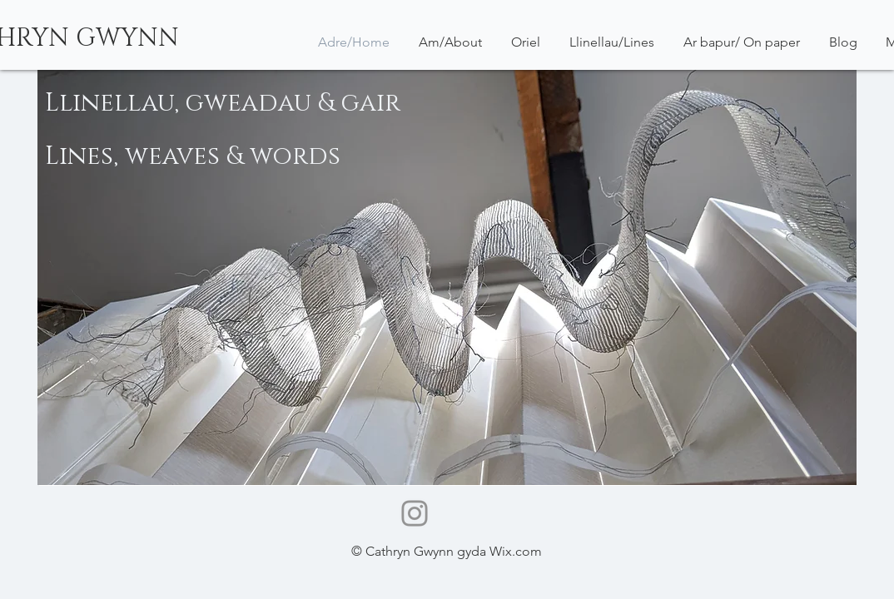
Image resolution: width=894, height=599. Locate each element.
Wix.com (515, 551)
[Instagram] (414, 513)
